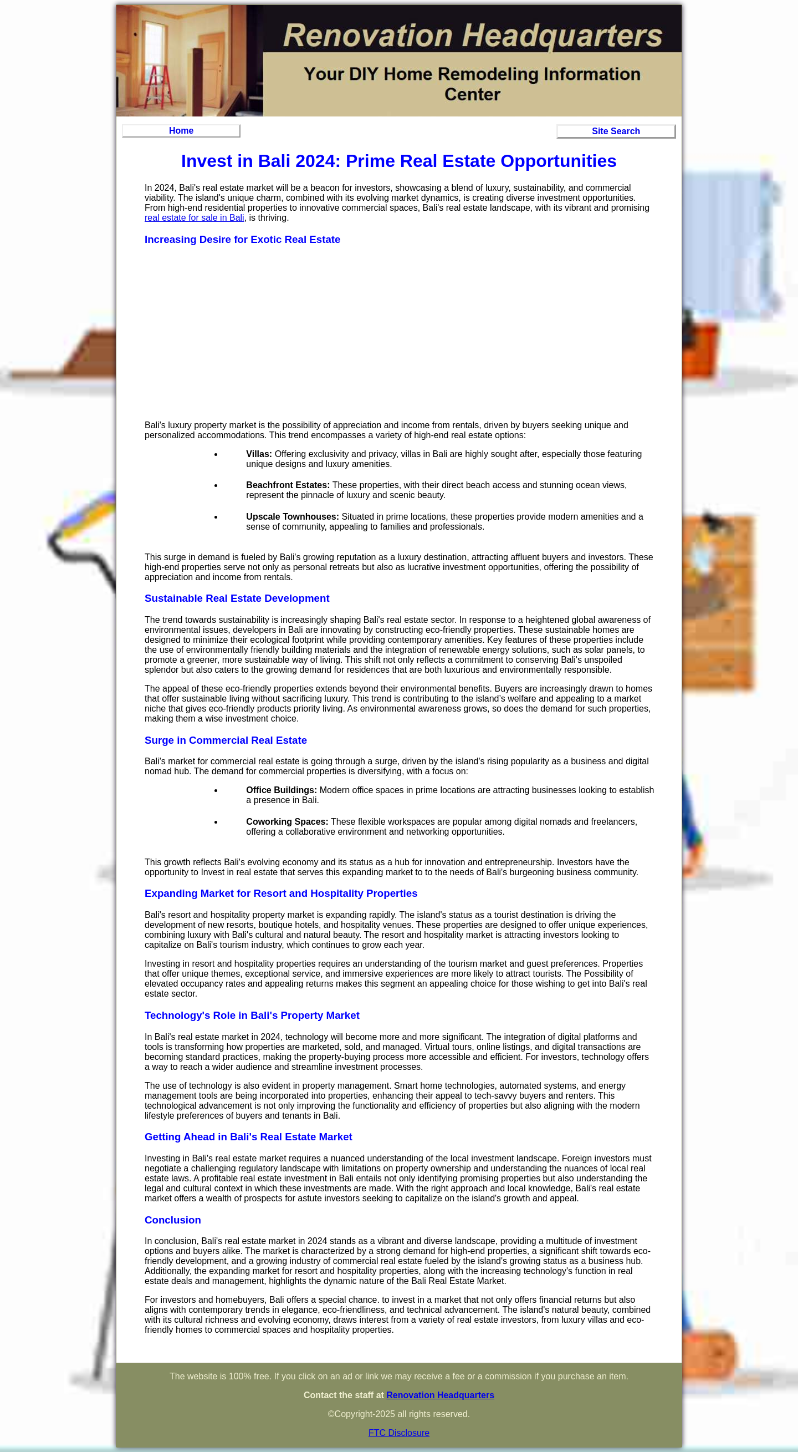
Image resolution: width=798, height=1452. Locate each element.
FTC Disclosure (399, 1433)
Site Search (616, 131)
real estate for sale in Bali (194, 217)
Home (181, 130)
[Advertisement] (399, 334)
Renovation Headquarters (440, 1395)
